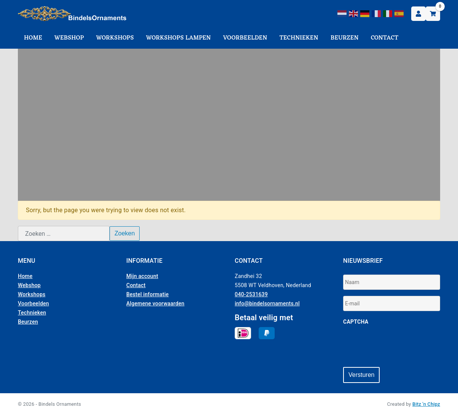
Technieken (299, 38)
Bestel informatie (147, 294)
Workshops (115, 38)
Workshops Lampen (178, 38)
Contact (384, 38)
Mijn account (142, 276)
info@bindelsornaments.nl (267, 303)
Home (33, 38)
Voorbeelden (245, 38)
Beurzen (345, 38)
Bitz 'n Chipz (426, 402)
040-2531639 (251, 294)
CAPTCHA (355, 322)
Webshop (69, 38)
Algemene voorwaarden (155, 303)
